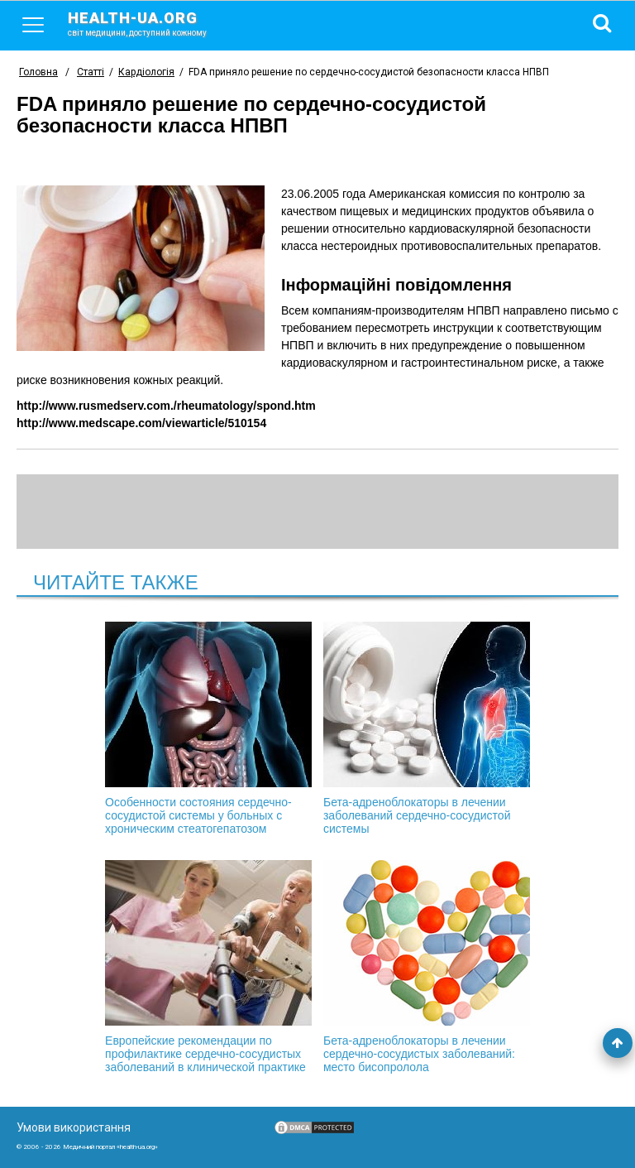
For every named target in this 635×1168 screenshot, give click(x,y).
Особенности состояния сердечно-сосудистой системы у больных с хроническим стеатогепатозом (208, 728)
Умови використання (74, 1127)
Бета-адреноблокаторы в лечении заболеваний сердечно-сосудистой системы (426, 728)
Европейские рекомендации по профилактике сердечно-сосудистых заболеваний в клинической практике (208, 967)
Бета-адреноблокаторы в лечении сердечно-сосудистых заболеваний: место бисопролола (426, 967)
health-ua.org (150, 23)
